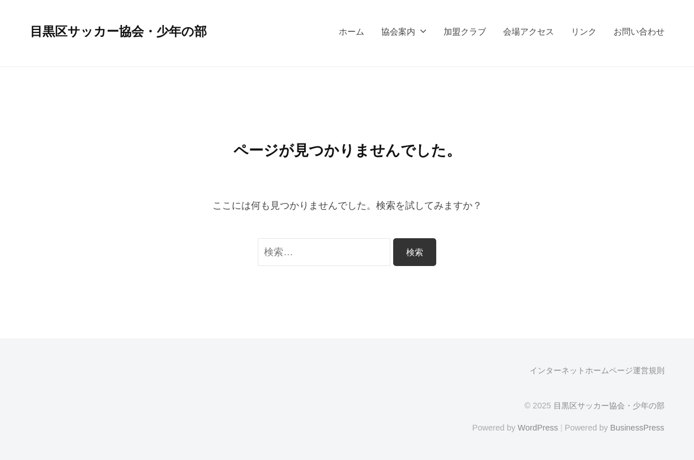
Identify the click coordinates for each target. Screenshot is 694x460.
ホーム (351, 31)
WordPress (538, 427)
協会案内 (398, 31)
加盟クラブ (465, 31)
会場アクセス (528, 31)
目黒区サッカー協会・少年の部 (118, 31)
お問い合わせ (639, 31)
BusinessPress (637, 427)
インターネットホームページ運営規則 (597, 370)
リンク (584, 31)
